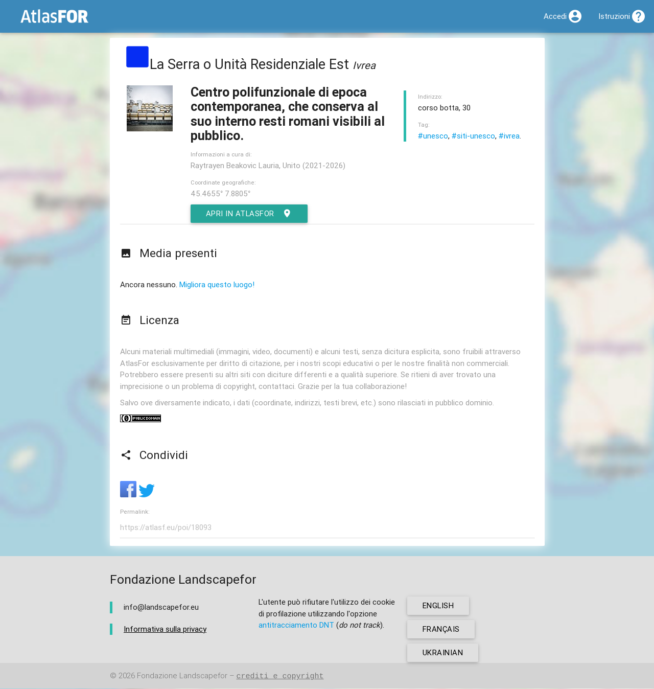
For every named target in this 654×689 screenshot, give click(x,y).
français (441, 629)
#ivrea (509, 136)
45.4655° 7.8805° (220, 193)
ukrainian (443, 653)
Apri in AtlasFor (249, 213)
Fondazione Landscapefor (182, 676)
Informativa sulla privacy (165, 629)
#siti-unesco (473, 136)
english (439, 606)
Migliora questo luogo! (216, 284)
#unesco (433, 136)
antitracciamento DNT (296, 625)
